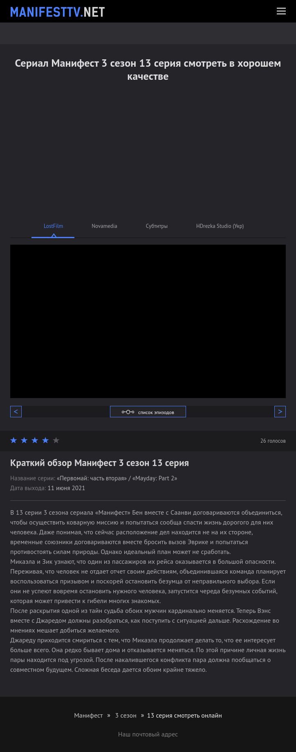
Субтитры (157, 226)
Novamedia (104, 226)
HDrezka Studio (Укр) (220, 226)
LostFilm (53, 226)
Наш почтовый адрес (148, 734)
